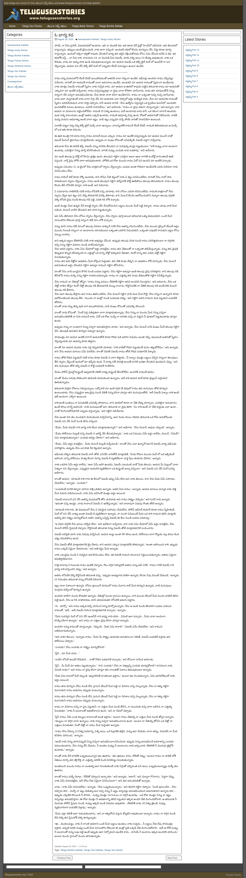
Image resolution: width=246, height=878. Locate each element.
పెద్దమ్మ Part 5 (192, 91)
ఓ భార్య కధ (63, 34)
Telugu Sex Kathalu (93, 850)
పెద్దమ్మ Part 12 (192, 55)
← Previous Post (62, 858)
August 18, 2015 (65, 39)
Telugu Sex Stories (32, 26)
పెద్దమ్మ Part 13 (192, 50)
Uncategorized (14, 81)
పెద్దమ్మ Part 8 (192, 76)
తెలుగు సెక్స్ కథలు (57, 26)
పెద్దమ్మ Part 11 (192, 60)
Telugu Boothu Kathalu (110, 26)
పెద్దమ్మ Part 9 (192, 70)
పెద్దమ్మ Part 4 (192, 96)
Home (12, 26)
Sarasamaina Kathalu (88, 39)
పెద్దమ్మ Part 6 (192, 86)
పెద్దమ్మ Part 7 (192, 81)
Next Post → (174, 858)
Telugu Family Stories (18, 60)
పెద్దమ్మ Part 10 (192, 65)
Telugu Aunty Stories (83, 26)
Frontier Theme (233, 874)
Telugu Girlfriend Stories (19, 66)
